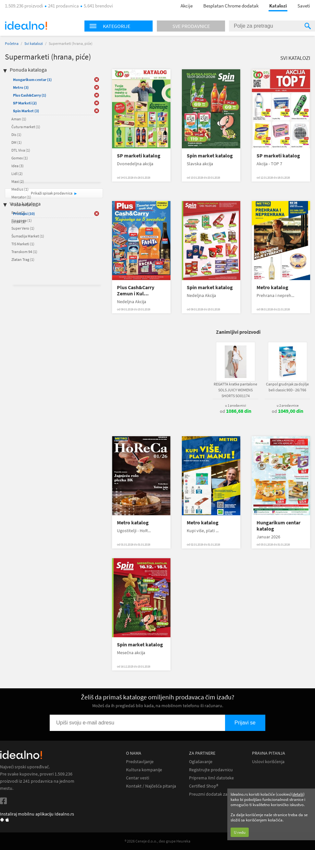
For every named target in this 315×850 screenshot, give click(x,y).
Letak (18, 221)
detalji (298, 794)
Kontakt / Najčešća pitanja (151, 786)
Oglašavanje (200, 761)
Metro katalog (272, 287)
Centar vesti (137, 778)
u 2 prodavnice (287, 405)
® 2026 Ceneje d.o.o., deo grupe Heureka (157, 841)
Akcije (187, 6)
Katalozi (278, 6)
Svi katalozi (33, 43)
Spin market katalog (210, 156)
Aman (18, 118)
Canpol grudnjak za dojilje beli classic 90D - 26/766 (287, 387)
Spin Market (26, 110)
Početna (12, 43)
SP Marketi (25, 103)
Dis (16, 134)
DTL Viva (20, 150)
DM (16, 142)
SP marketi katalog (138, 156)
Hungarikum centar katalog (278, 525)
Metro (21, 87)
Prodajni (24, 213)
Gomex (19, 157)
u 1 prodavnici (235, 405)
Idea (17, 165)
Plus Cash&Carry (29, 95)
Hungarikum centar (32, 79)
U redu (240, 832)
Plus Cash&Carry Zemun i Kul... (135, 290)
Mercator (21, 197)
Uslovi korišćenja (268, 761)
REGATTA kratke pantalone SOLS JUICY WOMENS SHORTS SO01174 (235, 390)
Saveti (303, 6)
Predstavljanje (140, 761)
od (235, 411)
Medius (20, 189)
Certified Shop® (203, 786)
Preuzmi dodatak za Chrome (216, 794)
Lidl (17, 173)
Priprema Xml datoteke (211, 778)
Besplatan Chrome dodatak (230, 6)
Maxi (17, 181)
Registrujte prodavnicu (211, 770)
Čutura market (25, 126)
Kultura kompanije (144, 770)
